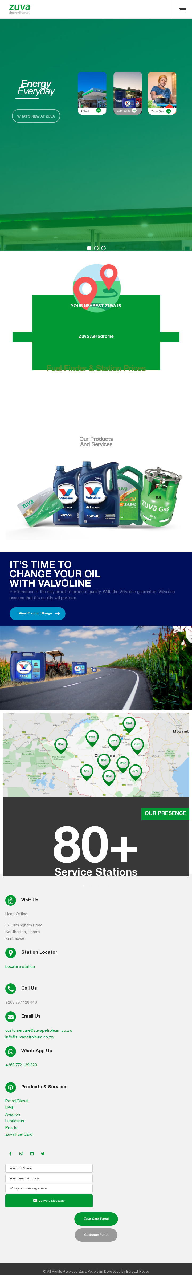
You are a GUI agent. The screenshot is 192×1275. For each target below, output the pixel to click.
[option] (96, 794)
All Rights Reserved (62, 1271)
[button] (83, 885)
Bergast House (137, 1271)
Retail (85, 110)
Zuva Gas (157, 111)
